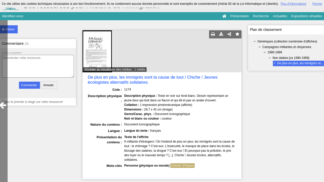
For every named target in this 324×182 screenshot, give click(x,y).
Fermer (317, 4)
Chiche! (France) (182, 165)
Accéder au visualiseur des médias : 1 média (115, 69)
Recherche (261, 16)
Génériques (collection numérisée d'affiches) (287, 41)
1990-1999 (275, 52)
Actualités (280, 16)
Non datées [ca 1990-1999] (291, 58)
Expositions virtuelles (306, 16)
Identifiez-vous (12, 16)
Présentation (239, 16)
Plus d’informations (293, 4)
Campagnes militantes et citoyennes (286, 47)
